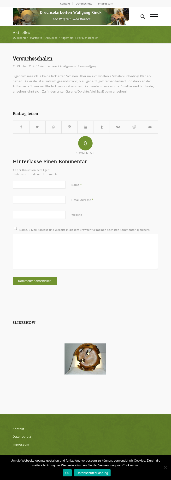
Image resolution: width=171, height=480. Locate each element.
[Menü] (151, 16)
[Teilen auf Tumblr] (102, 127)
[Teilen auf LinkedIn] (86, 127)
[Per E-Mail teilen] (150, 127)
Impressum (105, 3)
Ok (67, 473)
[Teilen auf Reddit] (134, 127)
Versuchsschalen (32, 59)
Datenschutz (84, 3)
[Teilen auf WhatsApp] (53, 127)
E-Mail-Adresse (82, 200)
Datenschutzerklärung (92, 473)
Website (76, 214)
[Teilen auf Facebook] (21, 127)
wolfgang (90, 66)
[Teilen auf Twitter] (37, 127)
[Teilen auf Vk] (118, 127)
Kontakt (65, 3)
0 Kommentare (47, 66)
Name (76, 184)
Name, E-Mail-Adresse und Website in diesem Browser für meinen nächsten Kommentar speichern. (84, 230)
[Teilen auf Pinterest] (69, 127)
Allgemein (69, 66)
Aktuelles (21, 32)
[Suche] (140, 16)
